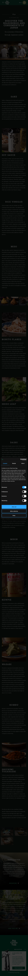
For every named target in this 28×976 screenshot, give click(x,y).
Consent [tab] (5, 463)
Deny (14, 515)
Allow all (14, 506)
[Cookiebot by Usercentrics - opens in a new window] (20, 459)
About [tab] (22, 463)
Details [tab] (14, 463)
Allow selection (14, 511)
